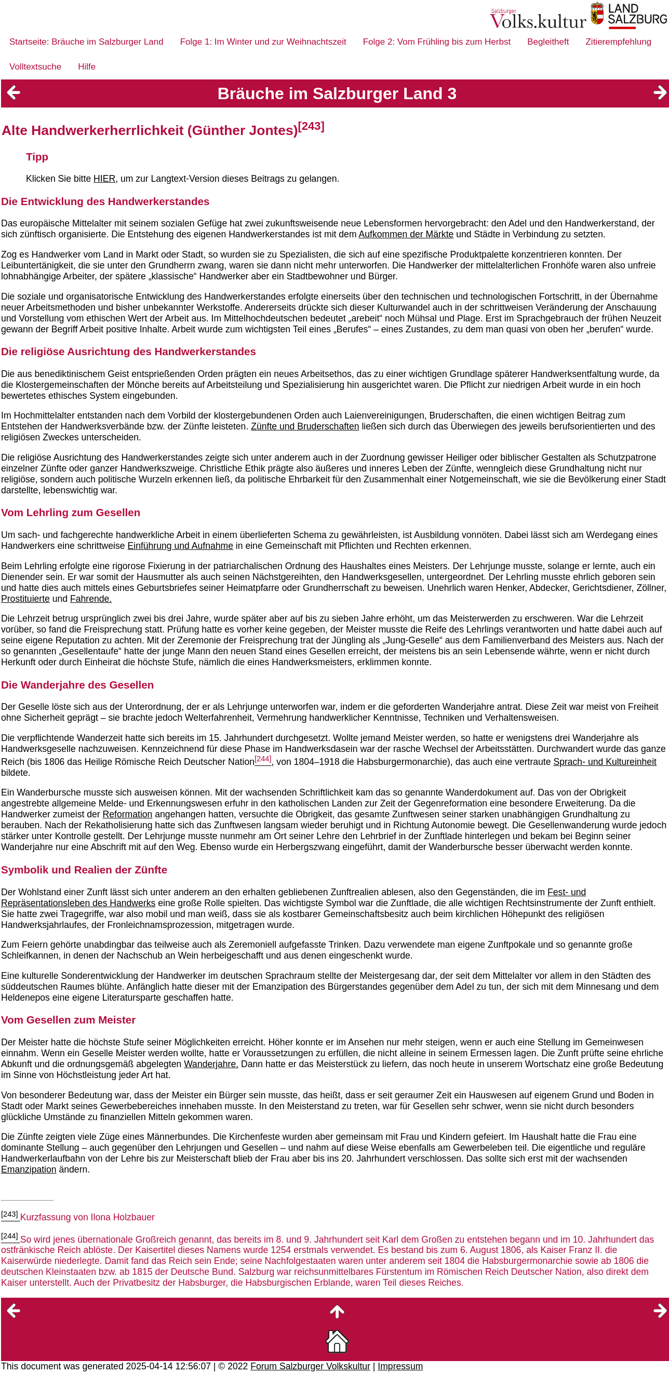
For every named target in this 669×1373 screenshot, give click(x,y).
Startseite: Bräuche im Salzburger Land (86, 42)
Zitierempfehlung (618, 42)
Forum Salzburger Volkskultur (310, 1366)
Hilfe (87, 67)
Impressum (400, 1366)
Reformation (128, 814)
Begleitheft (548, 42)
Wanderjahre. (211, 1064)
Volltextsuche (35, 67)
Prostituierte (25, 599)
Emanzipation (29, 1169)
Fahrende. (91, 599)
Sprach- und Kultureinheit (605, 762)
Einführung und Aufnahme (180, 546)
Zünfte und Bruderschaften (305, 426)
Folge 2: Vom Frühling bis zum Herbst (437, 42)
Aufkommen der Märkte (405, 234)
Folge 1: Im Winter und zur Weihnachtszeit (263, 42)
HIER (104, 178)
